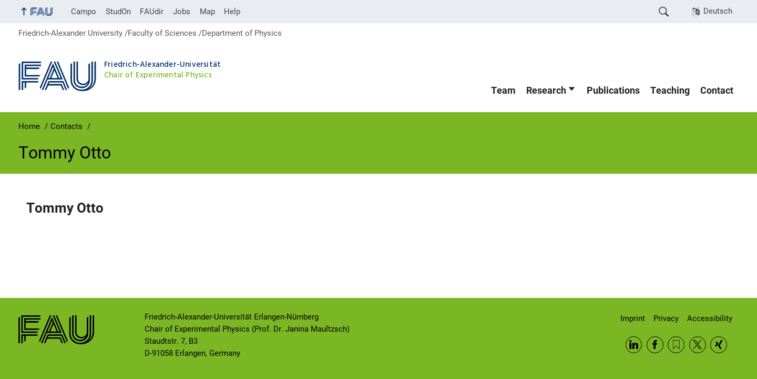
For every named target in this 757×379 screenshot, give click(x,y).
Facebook (655, 344)
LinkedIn (634, 344)
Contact (716, 90)
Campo (83, 11)
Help (232, 11)
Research (546, 90)
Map (207, 11)
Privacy (666, 318)
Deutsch (717, 11)
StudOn (118, 11)
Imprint (632, 318)
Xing (718, 344)
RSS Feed (676, 344)
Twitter (697, 344)
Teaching (670, 90)
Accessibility (709, 318)
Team (503, 90)
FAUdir (151, 11)
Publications (613, 90)
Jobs (181, 11)
